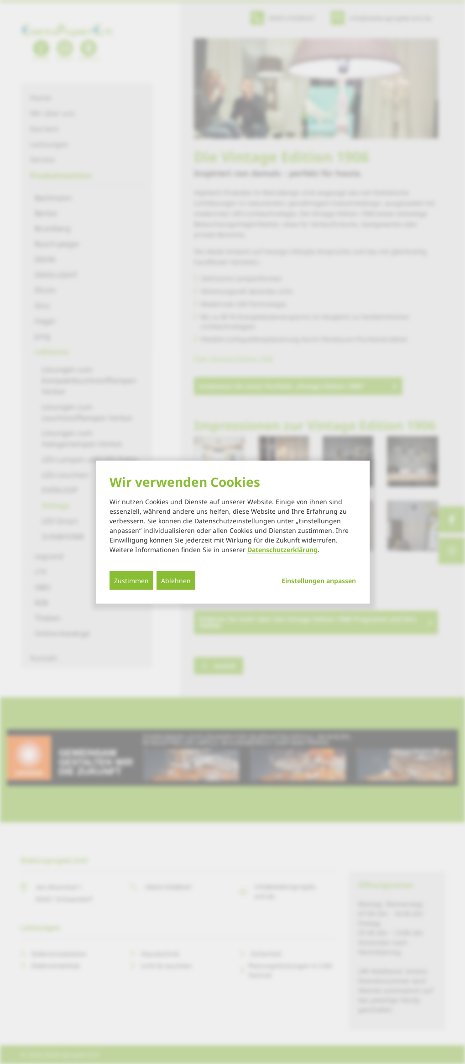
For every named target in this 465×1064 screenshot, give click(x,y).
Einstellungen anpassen (319, 580)
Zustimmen (131, 580)
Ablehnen (176, 580)
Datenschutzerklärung (282, 549)
